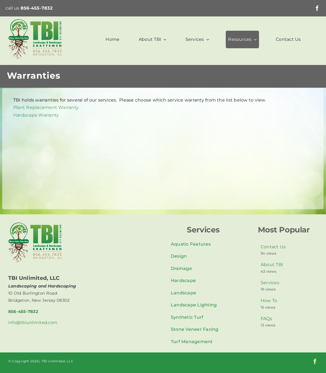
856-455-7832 (36, 8)
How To (269, 300)
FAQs (266, 318)
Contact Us (273, 246)
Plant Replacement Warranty (46, 108)
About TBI (272, 264)
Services (270, 282)
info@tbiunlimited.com (32, 322)
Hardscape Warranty (36, 115)
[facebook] (317, 8)
